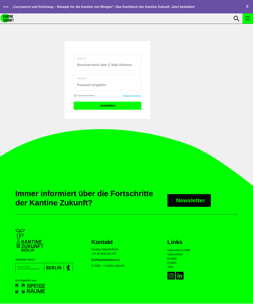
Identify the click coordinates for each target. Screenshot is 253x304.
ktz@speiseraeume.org (105, 260)
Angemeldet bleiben (84, 96)
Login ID (81, 59)
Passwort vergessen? (132, 96)
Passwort (81, 79)
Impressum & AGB (178, 250)
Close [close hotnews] (247, 6)
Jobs (170, 267)
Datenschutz (175, 254)
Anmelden (107, 106)
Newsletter (190, 201)
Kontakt (172, 258)
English (171, 263)
